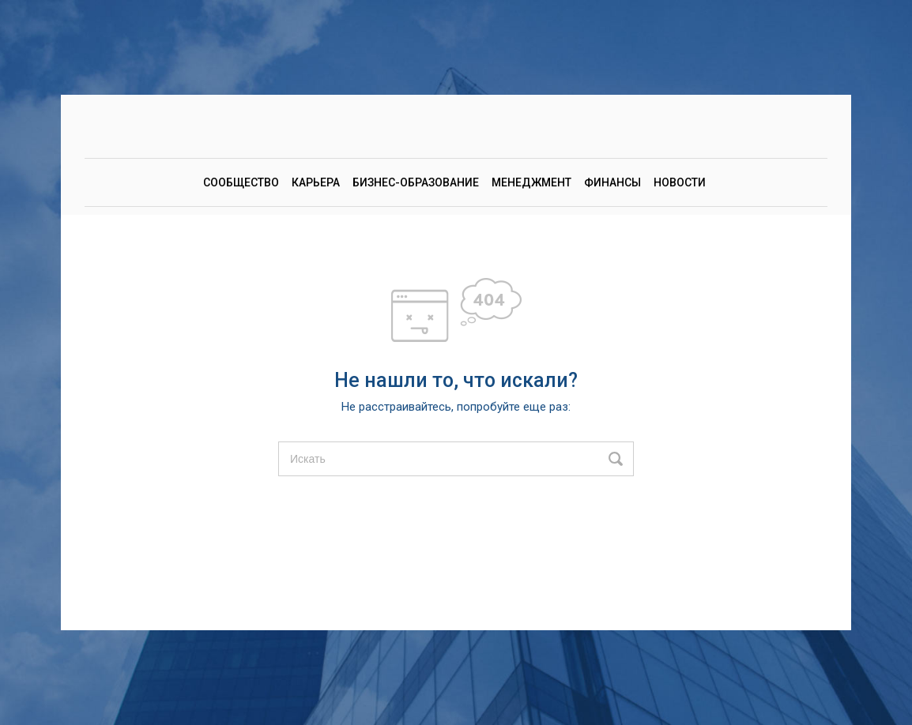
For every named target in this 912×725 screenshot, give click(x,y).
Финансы (612, 182)
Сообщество (241, 182)
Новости (680, 182)
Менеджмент (531, 182)
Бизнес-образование (415, 182)
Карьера (316, 182)
